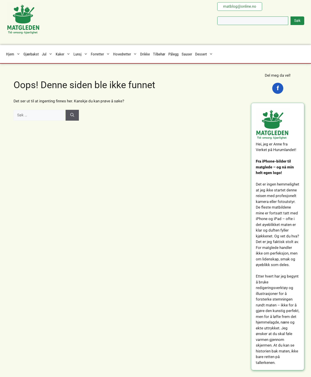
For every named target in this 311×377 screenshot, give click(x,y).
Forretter (101, 54)
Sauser (187, 54)
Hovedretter (126, 54)
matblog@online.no (239, 6)
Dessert (205, 54)
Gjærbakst (31, 54)
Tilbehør (159, 54)
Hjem (14, 54)
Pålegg (173, 54)
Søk (297, 20)
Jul (48, 54)
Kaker (64, 54)
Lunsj (81, 54)
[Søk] (72, 115)
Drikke (145, 54)
